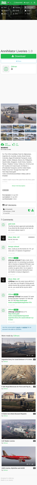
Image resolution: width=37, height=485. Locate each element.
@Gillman (11, 281)
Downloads (8, 145)
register (24, 327)
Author (16, 258)
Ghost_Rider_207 (14, 237)
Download (18, 56)
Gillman (14, 67)
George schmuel (13, 246)
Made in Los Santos (7, 480)
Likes (17, 145)
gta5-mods (11, 224)
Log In (18, 327)
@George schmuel (14, 260)
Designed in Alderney (7, 478)
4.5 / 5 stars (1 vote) (6, 149)
